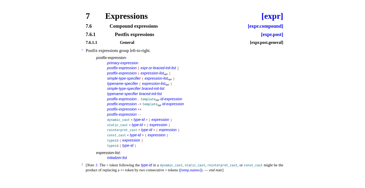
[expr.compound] (265, 26)
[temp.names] (190, 170)
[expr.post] (272, 34)
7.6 (89, 26)
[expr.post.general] (266, 42)
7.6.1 (90, 34)
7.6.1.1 (91, 42)
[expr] (272, 16)
